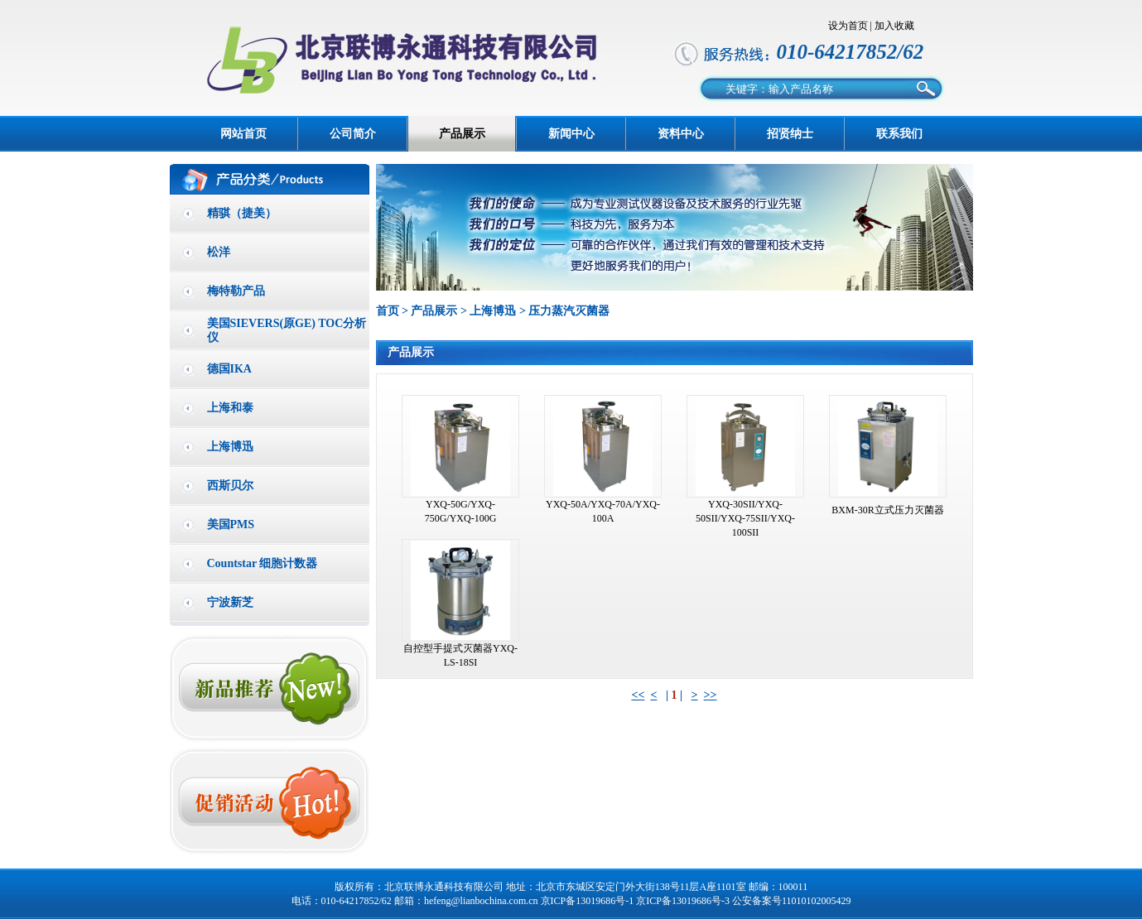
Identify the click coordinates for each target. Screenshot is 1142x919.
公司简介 (353, 134)
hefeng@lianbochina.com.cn (481, 901)
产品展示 (462, 134)
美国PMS (231, 524)
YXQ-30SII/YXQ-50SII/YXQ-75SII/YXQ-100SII (745, 518)
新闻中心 (571, 134)
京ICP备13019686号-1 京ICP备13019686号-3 (635, 901)
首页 (387, 311)
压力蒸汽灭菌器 (569, 311)
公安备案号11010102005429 (791, 901)
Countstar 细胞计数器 (262, 563)
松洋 (218, 252)
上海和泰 (230, 408)
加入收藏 (894, 25)
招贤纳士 (790, 134)
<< (637, 695)
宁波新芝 (230, 602)
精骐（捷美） (242, 213)
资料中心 (681, 134)
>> (710, 695)
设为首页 (848, 25)
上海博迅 (230, 446)
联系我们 (899, 134)
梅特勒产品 (236, 291)
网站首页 (243, 134)
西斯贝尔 (230, 485)
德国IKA (229, 369)
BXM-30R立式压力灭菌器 (887, 510)
